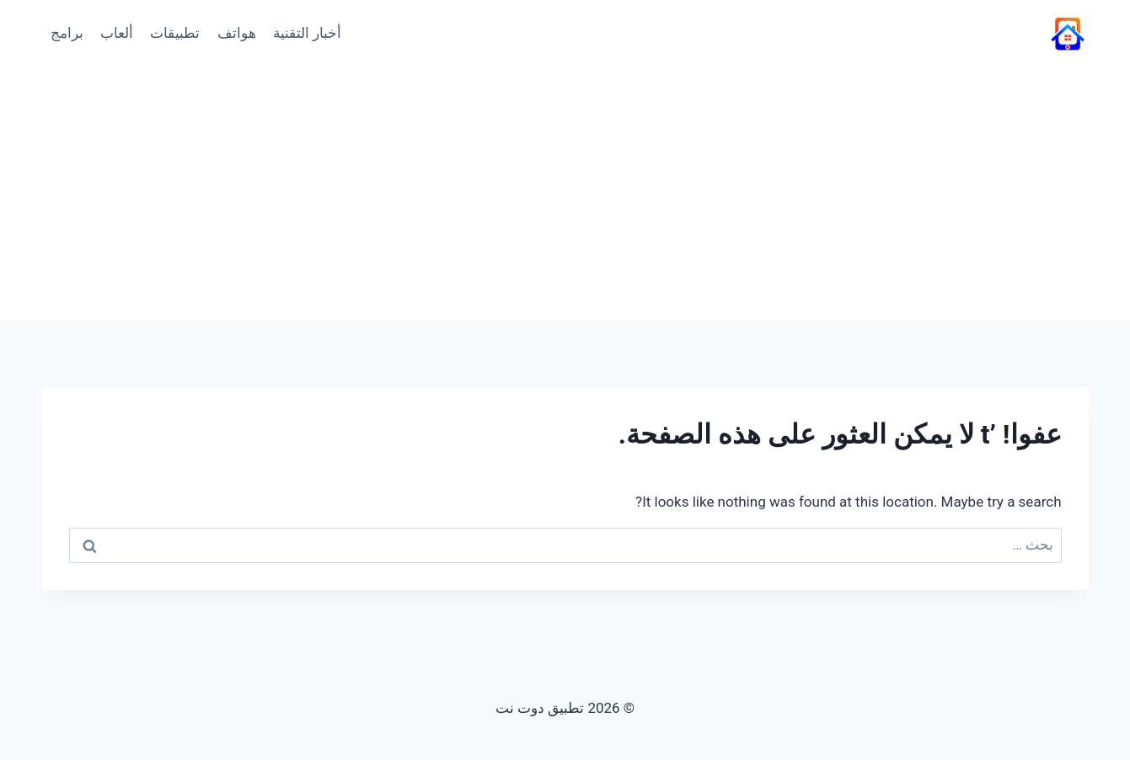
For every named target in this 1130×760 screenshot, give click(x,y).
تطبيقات (175, 32)
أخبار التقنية (307, 32)
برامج (67, 32)
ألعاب (116, 32)
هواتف (236, 32)
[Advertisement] (565, 193)
